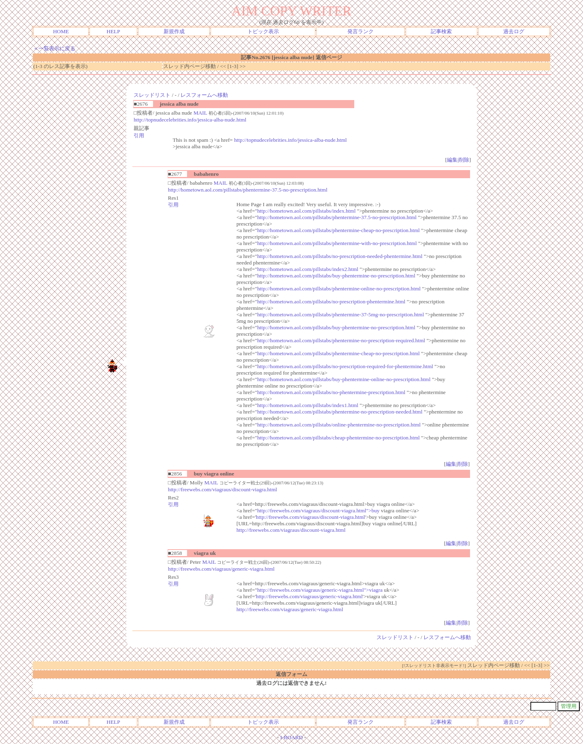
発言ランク (360, 31)
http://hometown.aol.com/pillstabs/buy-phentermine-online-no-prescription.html (343, 379)
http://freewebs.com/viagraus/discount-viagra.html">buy (318, 510)
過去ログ (513, 31)
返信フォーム (291, 674)
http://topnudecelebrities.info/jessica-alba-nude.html (190, 120)
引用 (139, 135)
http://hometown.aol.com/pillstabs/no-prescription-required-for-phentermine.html (345, 366)
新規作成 (174, 31)
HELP (113, 31)
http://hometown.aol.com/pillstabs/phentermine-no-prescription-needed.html (339, 412)
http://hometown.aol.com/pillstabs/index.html (306, 211)
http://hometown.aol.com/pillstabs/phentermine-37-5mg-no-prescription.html (340, 314)
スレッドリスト (152, 95)
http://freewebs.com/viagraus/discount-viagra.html (222, 489)
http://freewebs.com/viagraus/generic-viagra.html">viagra (320, 590)
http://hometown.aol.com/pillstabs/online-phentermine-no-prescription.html (339, 425)
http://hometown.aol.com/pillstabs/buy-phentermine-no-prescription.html (336, 276)
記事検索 (441, 31)
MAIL (200, 113)
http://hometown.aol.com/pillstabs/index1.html (307, 405)
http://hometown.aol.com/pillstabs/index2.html (307, 269)
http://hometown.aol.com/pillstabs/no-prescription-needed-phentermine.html (339, 256)
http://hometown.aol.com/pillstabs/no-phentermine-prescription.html (331, 392)
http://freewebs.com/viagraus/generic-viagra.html (221, 569)
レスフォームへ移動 (204, 95)
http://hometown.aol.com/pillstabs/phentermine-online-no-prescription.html (339, 289)
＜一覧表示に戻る (54, 48)
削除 (464, 160)
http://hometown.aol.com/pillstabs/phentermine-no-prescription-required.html (341, 340)
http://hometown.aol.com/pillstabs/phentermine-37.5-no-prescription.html (248, 190)
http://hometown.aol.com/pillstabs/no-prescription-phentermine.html (331, 301)
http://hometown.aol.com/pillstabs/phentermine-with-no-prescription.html (337, 243)
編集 (452, 160)
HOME (61, 31)
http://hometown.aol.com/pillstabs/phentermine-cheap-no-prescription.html (338, 230)
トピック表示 (263, 31)
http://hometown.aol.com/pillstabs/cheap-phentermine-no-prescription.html (338, 438)
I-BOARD (291, 737)
